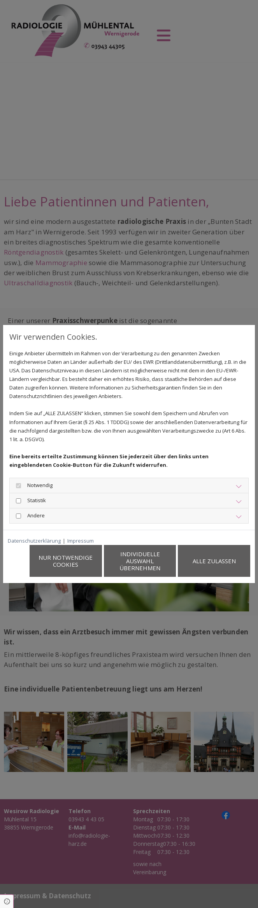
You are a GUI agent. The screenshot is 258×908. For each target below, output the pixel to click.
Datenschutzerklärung (34, 540)
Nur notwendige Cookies (66, 561)
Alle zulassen (214, 561)
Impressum (80, 540)
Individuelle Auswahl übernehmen (140, 561)
